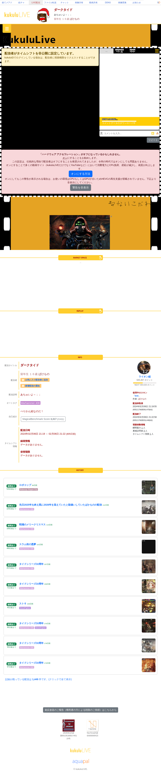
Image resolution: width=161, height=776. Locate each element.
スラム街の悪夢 (27, 544)
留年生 (58, 19)
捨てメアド (7, 2)
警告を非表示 (80, 187)
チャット (65, 2)
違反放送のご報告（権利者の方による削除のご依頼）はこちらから (81, 709)
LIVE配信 (36, 2)
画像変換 (122, 2)
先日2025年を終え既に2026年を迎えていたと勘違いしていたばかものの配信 (60, 504)
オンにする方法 (80, 173)
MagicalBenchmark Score (43, 419)
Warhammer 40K (30, 402)
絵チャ (21, 2)
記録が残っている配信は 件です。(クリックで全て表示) (38, 679)
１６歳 (66, 19)
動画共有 (93, 2)
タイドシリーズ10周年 (31, 564)
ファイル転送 (50, 2)
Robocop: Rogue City (28, 489)
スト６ (22, 603)
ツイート (153, 140)
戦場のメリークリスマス (32, 524)
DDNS (108, 2)
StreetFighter (25, 608)
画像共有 (79, 2)
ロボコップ (25, 485)
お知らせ (137, 2)
